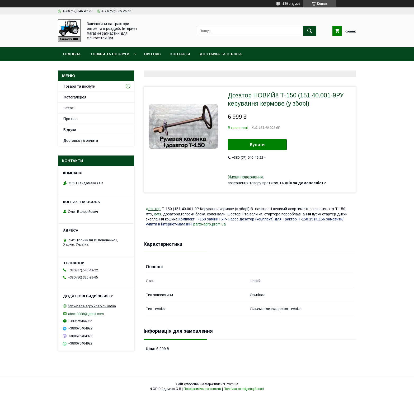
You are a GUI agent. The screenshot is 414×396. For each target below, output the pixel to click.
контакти (180, 54)
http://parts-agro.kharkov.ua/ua (92, 306)
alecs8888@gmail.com (86, 313)
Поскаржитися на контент (202, 389)
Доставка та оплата (221, 54)
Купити (257, 144)
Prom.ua (232, 384)
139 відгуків (291, 4)
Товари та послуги (109, 54)
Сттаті (68, 108)
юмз (157, 214)
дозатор (153, 209)
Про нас (152, 54)
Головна (72, 54)
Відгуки (69, 130)
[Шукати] (309, 31)
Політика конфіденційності (244, 389)
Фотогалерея (74, 97)
